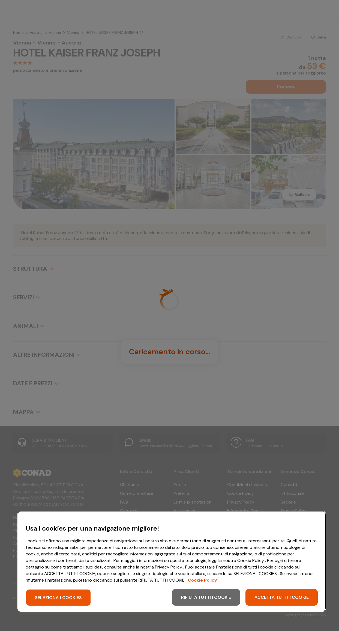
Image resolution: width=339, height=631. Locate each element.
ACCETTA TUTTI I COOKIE (281, 597)
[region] (171, 561)
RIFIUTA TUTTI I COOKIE (206, 597)
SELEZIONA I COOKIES (58, 597)
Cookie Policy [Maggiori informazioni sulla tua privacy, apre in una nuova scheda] (202, 580)
